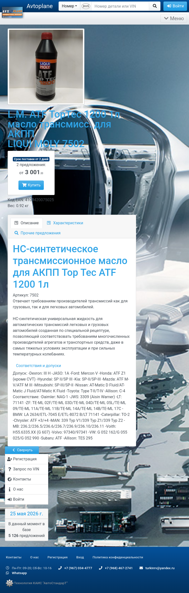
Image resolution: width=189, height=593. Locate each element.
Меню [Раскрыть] (174, 18)
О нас (34, 557)
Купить (31, 185)
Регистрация (57, 557)
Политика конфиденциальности (118, 557)
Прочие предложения (38, 233)
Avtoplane (40, 6)
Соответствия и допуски (38, 365)
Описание (27, 223)
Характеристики (65, 223)
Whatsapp (16, 573)
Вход (80, 557)
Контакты (13, 557)
